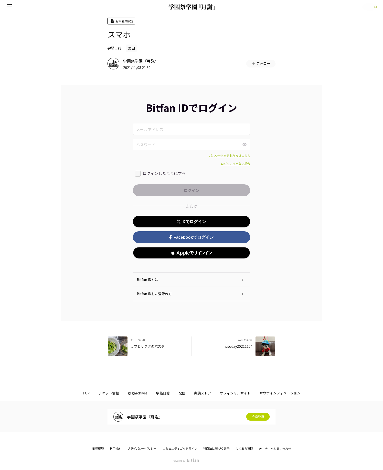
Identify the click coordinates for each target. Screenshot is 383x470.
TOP (73, 393)
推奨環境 (98, 448)
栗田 (131, 48)
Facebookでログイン (191, 237)
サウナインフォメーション (292, 393)
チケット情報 (100, 393)
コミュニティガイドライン (179, 448)
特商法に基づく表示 (216, 448)
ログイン (368, 7)
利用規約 (115, 448)
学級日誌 (114, 47)
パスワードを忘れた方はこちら (229, 155)
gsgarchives (132, 393)
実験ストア (207, 393)
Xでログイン (191, 221)
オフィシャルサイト (244, 393)
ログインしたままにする (164, 173)
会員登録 (258, 416)
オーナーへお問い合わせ (275, 448)
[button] (191, 253)
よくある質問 (244, 448)
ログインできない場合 (235, 163)
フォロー (261, 63)
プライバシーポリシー (142, 448)
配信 (183, 393)
